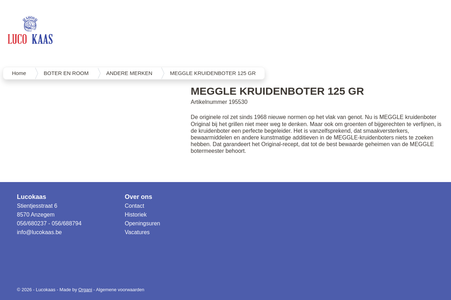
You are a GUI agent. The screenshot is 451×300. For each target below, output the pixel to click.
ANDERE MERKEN (129, 73)
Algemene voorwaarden (120, 289)
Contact (134, 206)
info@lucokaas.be (39, 232)
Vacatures (137, 232)
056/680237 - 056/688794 (49, 223)
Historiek (136, 215)
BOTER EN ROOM (66, 73)
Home (19, 73)
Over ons (138, 196)
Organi (85, 289)
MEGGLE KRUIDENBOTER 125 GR (212, 73)
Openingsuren (142, 223)
